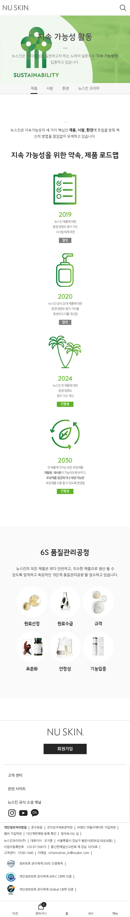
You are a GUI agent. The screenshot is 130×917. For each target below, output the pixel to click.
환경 (65, 88)
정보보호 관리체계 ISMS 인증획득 (34, 863)
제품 (34, 88)
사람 (49, 88)
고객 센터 (15, 775)
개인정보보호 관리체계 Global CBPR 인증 (39, 889)
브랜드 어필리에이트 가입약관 (96, 827)
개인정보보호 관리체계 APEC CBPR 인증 (38, 876)
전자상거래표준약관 (60, 827)
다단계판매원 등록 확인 (41, 833)
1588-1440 (25, 853)
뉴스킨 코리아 (88, 88)
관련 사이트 (17, 789)
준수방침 (37, 827)
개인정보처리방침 (15, 827)
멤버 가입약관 (13, 833)
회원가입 (65, 749)
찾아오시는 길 (70, 833)
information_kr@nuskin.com (69, 853)
